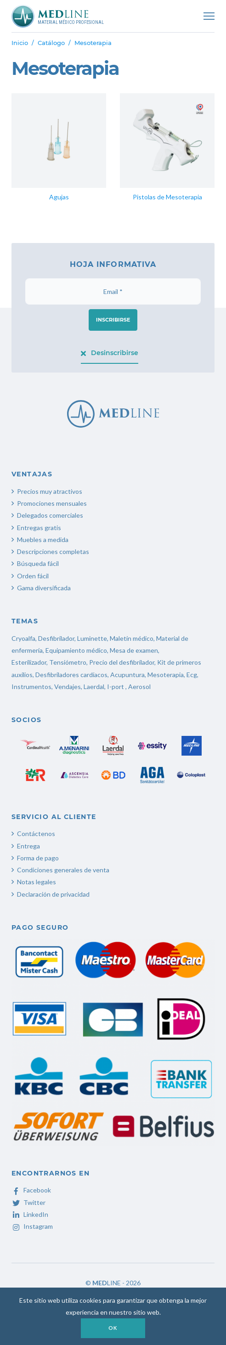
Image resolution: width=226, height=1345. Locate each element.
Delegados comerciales (50, 515)
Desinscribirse (109, 353)
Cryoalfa (23, 638)
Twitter (28, 1202)
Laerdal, (95, 686)
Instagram (32, 1226)
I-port (115, 686)
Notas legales (36, 882)
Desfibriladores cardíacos (71, 674)
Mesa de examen (134, 650)
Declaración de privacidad (53, 894)
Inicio (19, 42)
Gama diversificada (44, 588)
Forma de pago (38, 858)
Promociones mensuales (52, 503)
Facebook (31, 1190)
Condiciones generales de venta (63, 870)
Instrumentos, (32, 686)
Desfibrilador (56, 638)
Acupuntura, (128, 674)
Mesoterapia (165, 674)
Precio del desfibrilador (121, 662)
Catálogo (51, 42)
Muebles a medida (42, 539)
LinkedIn (29, 1214)
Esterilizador (28, 662)
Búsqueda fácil (38, 563)
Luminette (92, 638)
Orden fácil (33, 576)
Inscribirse (113, 319)
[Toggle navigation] (209, 16)
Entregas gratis (39, 527)
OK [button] (113, 1328)
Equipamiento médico (76, 650)
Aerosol (139, 686)
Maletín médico (131, 638)
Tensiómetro (67, 662)
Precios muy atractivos (49, 491)
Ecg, (192, 674)
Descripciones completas (53, 551)
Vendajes (67, 686)
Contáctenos (36, 833)
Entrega (28, 846)
